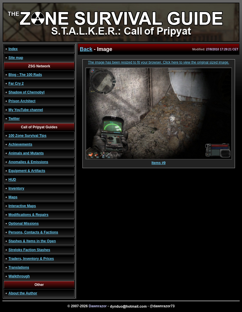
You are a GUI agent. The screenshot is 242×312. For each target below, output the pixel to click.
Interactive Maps (22, 206)
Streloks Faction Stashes (29, 250)
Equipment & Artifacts (26, 171)
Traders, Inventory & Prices (31, 259)
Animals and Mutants (26, 153)
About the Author (22, 293)
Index (13, 49)
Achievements (20, 144)
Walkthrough (19, 276)
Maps (13, 197)
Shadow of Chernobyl (26, 92)
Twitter (14, 119)
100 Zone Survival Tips (27, 136)
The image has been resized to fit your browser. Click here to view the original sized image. (158, 62)
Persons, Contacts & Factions (33, 232)
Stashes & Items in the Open (32, 241)
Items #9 (159, 161)
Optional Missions (23, 223)
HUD (12, 180)
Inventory (16, 188)
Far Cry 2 (16, 83)
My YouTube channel (25, 110)
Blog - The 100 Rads (25, 75)
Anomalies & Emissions (28, 162)
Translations (18, 267)
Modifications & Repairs (28, 215)
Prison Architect (21, 101)
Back (86, 49)
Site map (15, 58)
